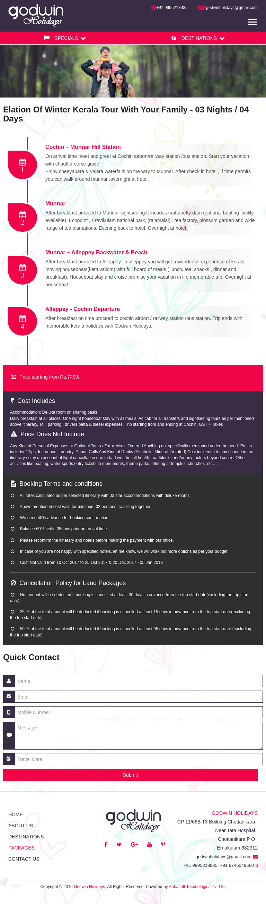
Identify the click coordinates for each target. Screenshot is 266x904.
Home (15, 814)
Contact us (23, 859)
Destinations (26, 836)
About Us (20, 825)
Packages (21, 848)
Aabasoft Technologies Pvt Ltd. (197, 886)
